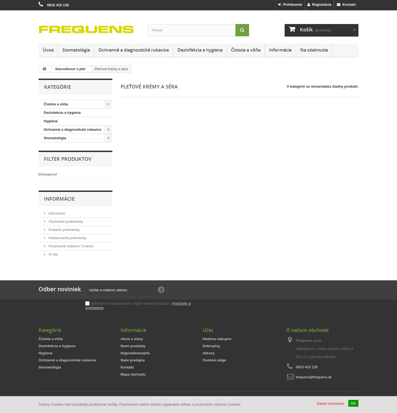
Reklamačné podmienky (67, 238)
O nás (53, 254)
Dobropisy (211, 346)
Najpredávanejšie (135, 353)
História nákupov (217, 339)
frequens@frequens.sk (314, 377)
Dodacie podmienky (64, 230)
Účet (208, 330)
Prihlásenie (290, 4)
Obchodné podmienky (65, 221)
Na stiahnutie (314, 50)
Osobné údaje (214, 360)
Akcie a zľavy (132, 339)
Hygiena (51, 121)
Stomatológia (76, 50)
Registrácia (319, 4)
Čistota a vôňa (246, 50)
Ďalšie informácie (330, 404)
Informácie (280, 50)
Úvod (48, 50)
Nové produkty (133, 346)
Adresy (209, 353)
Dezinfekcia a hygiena (200, 50)
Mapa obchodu (133, 374)
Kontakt (346, 4)
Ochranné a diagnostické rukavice (133, 50)
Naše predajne (133, 360)
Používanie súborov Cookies (71, 246)
